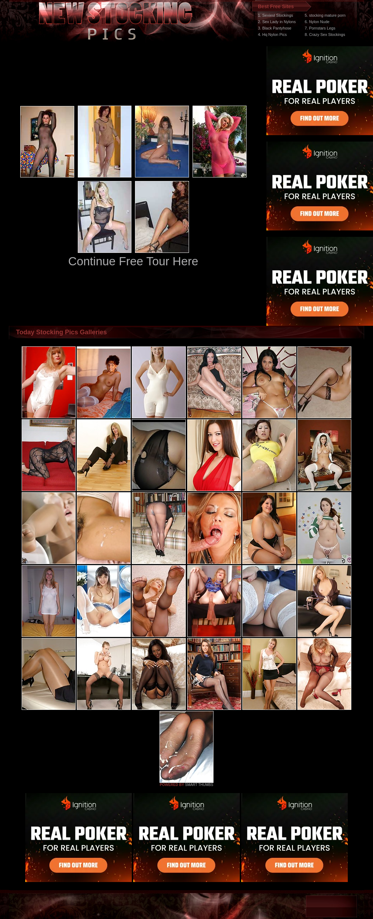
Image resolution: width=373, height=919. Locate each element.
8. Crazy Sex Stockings (325, 34)
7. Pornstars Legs (320, 28)
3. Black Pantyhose (274, 28)
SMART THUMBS (199, 785)
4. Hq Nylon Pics (272, 34)
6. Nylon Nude (317, 22)
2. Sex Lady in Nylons (277, 22)
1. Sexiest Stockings (275, 15)
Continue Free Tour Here (133, 261)
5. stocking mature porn (325, 15)
